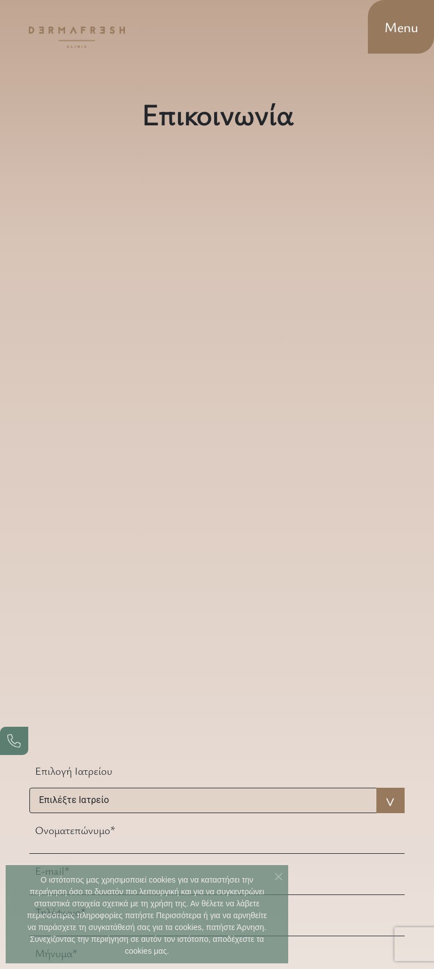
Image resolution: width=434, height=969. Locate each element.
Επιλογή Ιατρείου (73, 770)
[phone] (14, 741)
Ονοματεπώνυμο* (75, 830)
